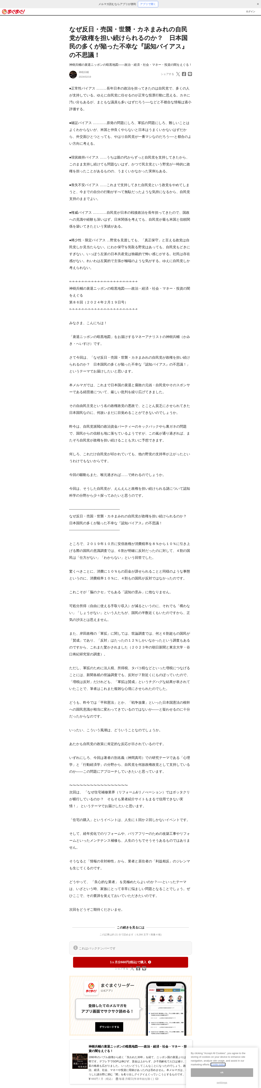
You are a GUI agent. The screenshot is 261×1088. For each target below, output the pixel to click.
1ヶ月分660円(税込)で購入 (130, 962)
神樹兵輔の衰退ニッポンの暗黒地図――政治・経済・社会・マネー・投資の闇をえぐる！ (130, 64)
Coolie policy (218, 1067)
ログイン (250, 11)
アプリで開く (148, 4)
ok (222, 1075)
